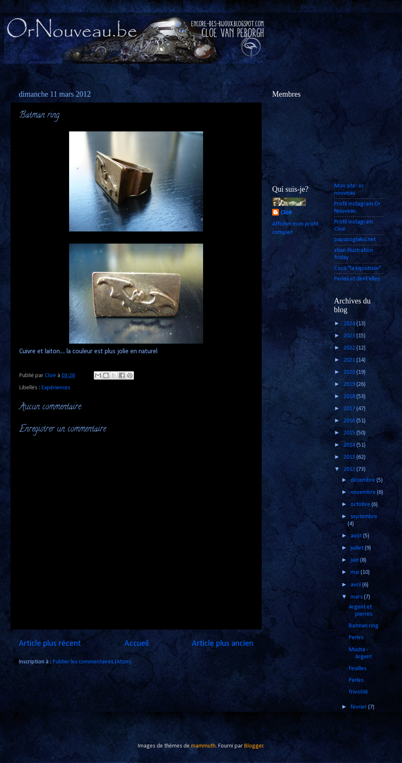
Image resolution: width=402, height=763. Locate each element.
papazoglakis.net (355, 239)
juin (355, 560)
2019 (349, 384)
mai (355, 572)
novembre (363, 492)
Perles (356, 638)
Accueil (136, 644)
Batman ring (364, 626)
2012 (349, 469)
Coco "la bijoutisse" (357, 268)
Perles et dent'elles (357, 279)
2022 (349, 348)
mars (357, 597)
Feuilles (357, 668)
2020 (349, 372)
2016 (349, 421)
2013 (349, 457)
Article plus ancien (222, 644)
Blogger (253, 746)
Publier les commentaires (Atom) (92, 662)
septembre (363, 517)
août (356, 536)
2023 (349, 336)
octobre (360, 504)
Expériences (55, 388)
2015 (349, 433)
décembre (363, 480)
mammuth (203, 746)
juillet (357, 548)
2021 (349, 360)
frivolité (358, 692)
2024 (349, 324)
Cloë (286, 213)
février (359, 707)
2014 (349, 445)
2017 (349, 409)
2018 (349, 396)
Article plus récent (50, 644)
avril (356, 585)
